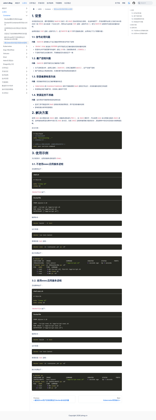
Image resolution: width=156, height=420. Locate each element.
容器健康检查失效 (139, 19)
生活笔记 (67, 3)
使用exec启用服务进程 (140, 33)
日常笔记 (32, 3)
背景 (132, 10)
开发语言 (41, 3)
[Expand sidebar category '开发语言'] (26, 71)
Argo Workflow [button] (8, 50)
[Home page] (34, 9)
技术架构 (50, 3)
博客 (123, 3)
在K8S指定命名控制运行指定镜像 (15, 29)
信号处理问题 (137, 13)
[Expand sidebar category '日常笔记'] (26, 67)
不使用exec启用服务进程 (141, 30)
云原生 (24, 3)
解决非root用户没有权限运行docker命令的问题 (14, 38)
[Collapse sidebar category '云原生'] (26, 12)
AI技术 (17, 3)
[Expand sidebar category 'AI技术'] (26, 8)
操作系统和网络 (7, 89)
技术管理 (5, 79)
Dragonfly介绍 (8, 64)
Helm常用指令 (8, 61)
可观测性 (59, 3)
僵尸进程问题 (138, 16)
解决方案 (134, 25)
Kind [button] (5, 57)
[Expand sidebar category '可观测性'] (26, 82)
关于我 (117, 3)
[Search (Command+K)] (145, 3)
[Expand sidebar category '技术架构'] (26, 75)
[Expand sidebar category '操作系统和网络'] (26, 89)
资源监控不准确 (138, 22)
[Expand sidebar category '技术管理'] (26, 78)
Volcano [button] (6, 53)
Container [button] (6, 15)
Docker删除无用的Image (13, 19)
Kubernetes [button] (7, 46)
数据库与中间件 (7, 86)
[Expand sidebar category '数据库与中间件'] (26, 85)
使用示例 (134, 27)
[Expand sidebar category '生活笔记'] (26, 93)
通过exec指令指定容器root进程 (15, 43)
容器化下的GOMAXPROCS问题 (15, 34)
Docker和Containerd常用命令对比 (15, 24)
